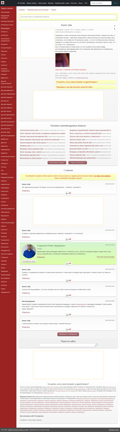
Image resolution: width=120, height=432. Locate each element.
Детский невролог (6, 104)
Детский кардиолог (7, 97)
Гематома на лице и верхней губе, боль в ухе (86, 145)
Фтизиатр (4, 285)
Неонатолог (4, 191)
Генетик (3, 55)
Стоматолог (4, 257)
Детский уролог (6, 128)
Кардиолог (4, 153)
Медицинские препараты (5, 17)
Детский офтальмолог (8, 115)
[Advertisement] (37, 43)
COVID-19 (4, 31)
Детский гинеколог (6, 87)
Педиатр (3, 219)
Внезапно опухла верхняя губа (31, 149)
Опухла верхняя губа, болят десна (33, 142)
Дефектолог (5, 139)
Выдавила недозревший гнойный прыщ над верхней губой (92, 130)
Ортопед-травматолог (8, 208)
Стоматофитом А (81, 304)
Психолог (4, 236)
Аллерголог (4, 35)
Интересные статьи (7, 25)
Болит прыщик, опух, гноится (31, 152)
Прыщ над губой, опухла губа (81, 142)
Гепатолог (4, 58)
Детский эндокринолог (8, 135)
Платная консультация (105, 257)
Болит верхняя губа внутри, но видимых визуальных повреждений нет (46, 133)
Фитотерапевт (5, 278)
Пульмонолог (5, 240)
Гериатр (3, 61)
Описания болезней (7, 21)
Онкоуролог (4, 205)
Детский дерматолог (7, 90)
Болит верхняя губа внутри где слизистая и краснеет (40, 139)
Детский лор (5, 101)
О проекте (16, 429)
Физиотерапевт (5, 275)
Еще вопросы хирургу (57, 162)
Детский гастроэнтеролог (6, 82)
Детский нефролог (7, 108)
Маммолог (4, 174)
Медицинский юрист (7, 177)
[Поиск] (101, 3)
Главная (22, 10)
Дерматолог (4, 78)
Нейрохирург (5, 188)
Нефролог (4, 195)
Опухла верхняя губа (77, 155)
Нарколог (4, 181)
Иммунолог (4, 146)
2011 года (84, 78)
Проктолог (4, 229)
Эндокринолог (5, 292)
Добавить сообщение (68, 334)
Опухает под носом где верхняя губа (33, 136)
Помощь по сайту (24, 429)
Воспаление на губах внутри (30, 158)
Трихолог (4, 264)
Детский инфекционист (8, 94)
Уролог (3, 268)
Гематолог (4, 51)
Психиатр (4, 233)
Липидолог (4, 163)
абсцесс (39, 254)
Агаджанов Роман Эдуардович (51, 246)
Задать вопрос (32, 3)
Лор (2, 170)
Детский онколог (6, 111)
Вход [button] (80, 3)
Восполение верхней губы (30, 155)
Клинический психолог (8, 156)
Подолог (3, 226)
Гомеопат (4, 74)
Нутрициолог (5, 198)
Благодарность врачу (29, 261)
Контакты (74, 3)
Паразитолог (5, 215)
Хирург (53, 10)
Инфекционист (5, 149)
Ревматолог (4, 243)
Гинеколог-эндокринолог (5, 70)
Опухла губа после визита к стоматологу (85, 136)
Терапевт (4, 261)
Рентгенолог (5, 247)
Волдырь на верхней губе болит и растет (85, 152)
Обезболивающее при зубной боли (83, 158)
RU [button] (86, 3)
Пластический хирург (7, 222)
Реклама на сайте (114, 429)
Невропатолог (5, 184)
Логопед (3, 167)
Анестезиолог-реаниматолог (5, 40)
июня (79, 78)
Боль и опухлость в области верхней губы (86, 133)
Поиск (116, 3)
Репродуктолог (5, 250)
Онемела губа (25, 146)
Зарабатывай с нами (62, 3)
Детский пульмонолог (7, 121)
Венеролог (4, 44)
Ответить (26, 191)
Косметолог (4, 160)
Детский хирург (5, 132)
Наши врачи (42, 3)
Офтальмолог (5, 212)
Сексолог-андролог (7, 254)
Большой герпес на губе (79, 149)
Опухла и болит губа (77, 139)
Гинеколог (4, 65)
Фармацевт (4, 271)
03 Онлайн (21, 3)
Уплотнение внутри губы (29, 130)
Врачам (50, 3)
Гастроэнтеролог (6, 48)
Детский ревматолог (7, 125)
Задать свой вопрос (77, 162)
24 (76, 78)
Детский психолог (6, 118)
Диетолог (4, 142)
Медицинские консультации (37, 10)
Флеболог (4, 281)
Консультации (5, 12)
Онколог (3, 201)
